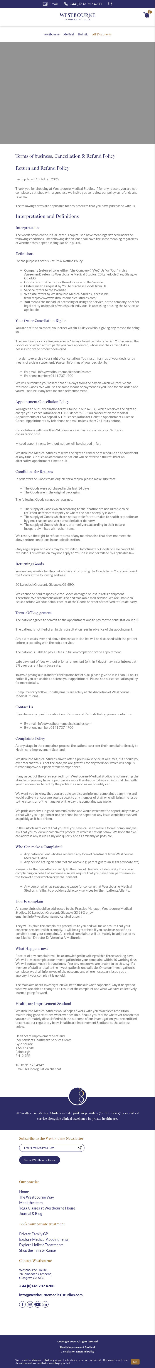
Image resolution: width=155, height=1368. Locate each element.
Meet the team (31, 1202)
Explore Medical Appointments (43, 1239)
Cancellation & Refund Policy (77, 1351)
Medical (68, 34)
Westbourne (51, 34)
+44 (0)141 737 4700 (83, 4)
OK (135, 1361)
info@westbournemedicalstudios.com (64, 372)
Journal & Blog (30, 1213)
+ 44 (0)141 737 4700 (36, 1286)
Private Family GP (33, 1234)
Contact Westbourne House (40, 1160)
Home (24, 1191)
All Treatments (102, 34)
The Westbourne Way (36, 1197)
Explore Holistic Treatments (41, 1245)
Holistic (83, 34)
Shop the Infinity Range (37, 1250)
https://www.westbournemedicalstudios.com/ (64, 298)
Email (50, 4)
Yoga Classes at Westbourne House (47, 1208)
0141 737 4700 (62, 376)
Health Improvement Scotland (77, 1347)
